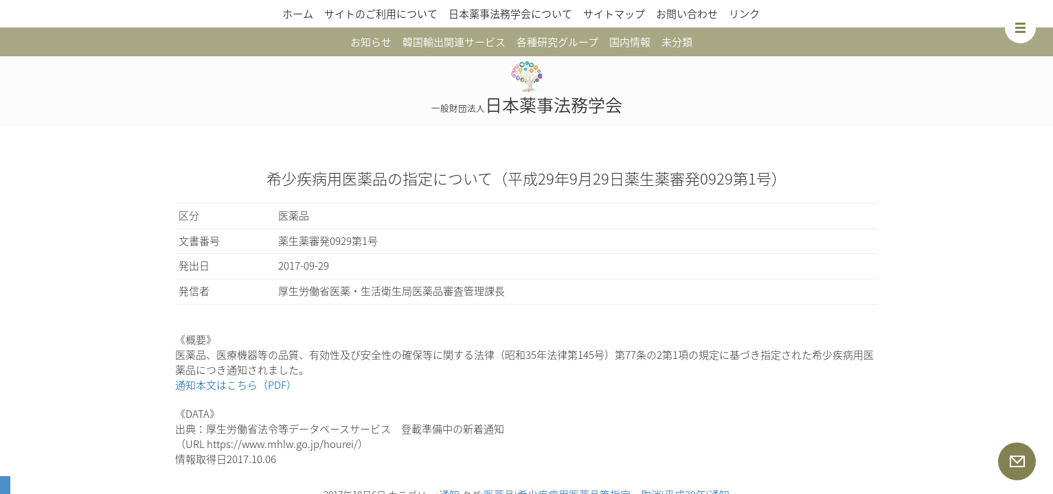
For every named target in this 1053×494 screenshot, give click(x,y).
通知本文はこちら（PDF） (236, 384)
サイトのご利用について (381, 13)
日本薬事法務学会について (510, 13)
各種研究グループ (557, 41)
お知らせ (371, 41)
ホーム (297, 13)
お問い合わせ (687, 13)
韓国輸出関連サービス (454, 41)
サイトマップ (614, 13)
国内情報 (629, 41)
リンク (744, 13)
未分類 (676, 41)
